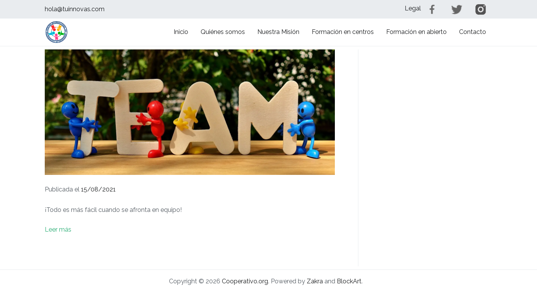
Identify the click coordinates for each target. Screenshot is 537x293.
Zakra (315, 281)
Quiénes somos (223, 32)
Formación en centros (343, 32)
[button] (56, 32)
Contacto (472, 32)
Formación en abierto (416, 32)
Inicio (181, 32)
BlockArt (349, 281)
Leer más (58, 229)
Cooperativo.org (245, 281)
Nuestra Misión (278, 32)
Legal (413, 8)
